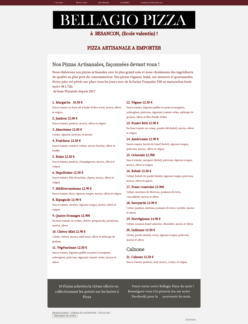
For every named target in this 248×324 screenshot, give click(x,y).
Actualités (124, 2)
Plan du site (104, 312)
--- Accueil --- (59, 2)
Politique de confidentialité (83, 312)
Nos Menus (103, 2)
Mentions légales (60, 312)
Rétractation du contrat (65, 315)
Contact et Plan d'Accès (151, 2)
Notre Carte (81, 2)
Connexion (190, 319)
